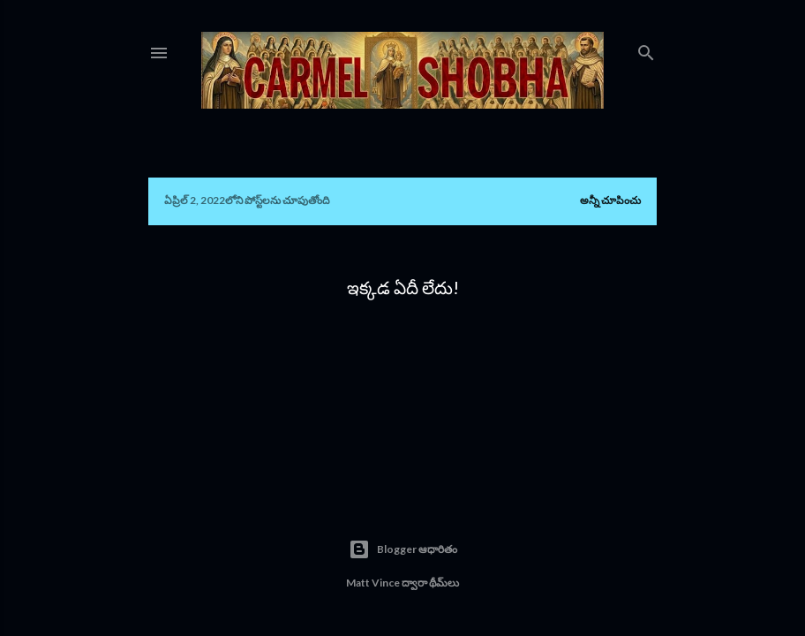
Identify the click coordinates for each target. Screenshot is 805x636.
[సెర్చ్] (646, 49)
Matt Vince (373, 582)
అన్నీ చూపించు (610, 200)
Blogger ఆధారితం (403, 549)
